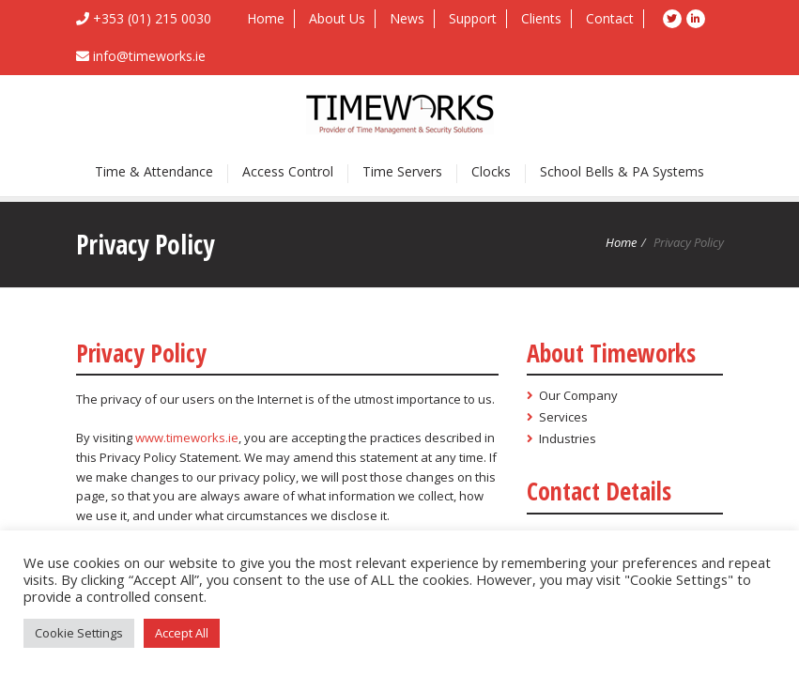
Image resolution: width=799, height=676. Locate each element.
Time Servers (402, 171)
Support (473, 18)
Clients (541, 18)
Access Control (287, 171)
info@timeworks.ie (149, 56)
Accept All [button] (181, 632)
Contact (610, 18)
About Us (337, 18)
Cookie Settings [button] (79, 632)
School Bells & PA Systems (622, 171)
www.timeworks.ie (186, 437)
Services (563, 416)
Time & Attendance (154, 171)
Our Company (578, 395)
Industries (567, 438)
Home (265, 18)
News (407, 18)
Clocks (491, 171)
